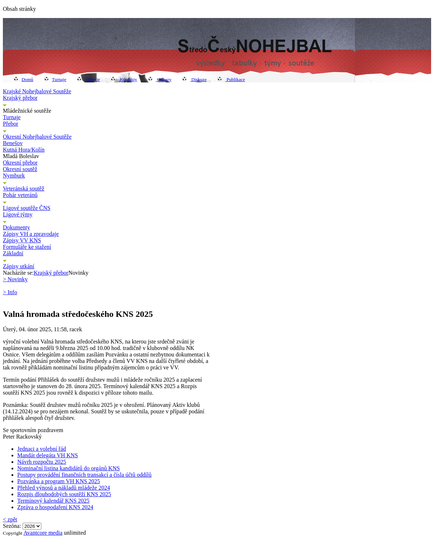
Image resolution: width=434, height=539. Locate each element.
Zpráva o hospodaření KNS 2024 (55, 507)
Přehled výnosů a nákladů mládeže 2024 (63, 488)
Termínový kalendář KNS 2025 (53, 501)
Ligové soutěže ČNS (26, 208)
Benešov (13, 143)
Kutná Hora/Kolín (24, 150)
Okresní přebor (20, 163)
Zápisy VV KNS (22, 240)
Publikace (231, 79)
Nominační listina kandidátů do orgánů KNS (68, 468)
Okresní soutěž (20, 169)
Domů (23, 79)
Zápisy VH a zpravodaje (31, 234)
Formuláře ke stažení (27, 247)
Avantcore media (43, 533)
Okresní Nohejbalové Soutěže (37, 137)
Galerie (88, 79)
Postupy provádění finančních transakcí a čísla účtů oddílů (84, 475)
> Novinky (15, 279)
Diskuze (194, 79)
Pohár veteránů (20, 195)
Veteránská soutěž (23, 188)
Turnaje (55, 79)
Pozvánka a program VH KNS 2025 (58, 481)
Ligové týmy (17, 214)
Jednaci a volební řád (41, 449)
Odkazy (160, 79)
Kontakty (124, 79)
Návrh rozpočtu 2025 (41, 462)
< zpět (10, 519)
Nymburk (14, 175)
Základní (13, 253)
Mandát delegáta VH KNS (47, 455)
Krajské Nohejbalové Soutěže (37, 91)
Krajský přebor (20, 98)
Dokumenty (16, 227)
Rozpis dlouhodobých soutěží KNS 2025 (64, 494)
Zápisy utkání (18, 266)
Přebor (10, 124)
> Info (10, 292)
